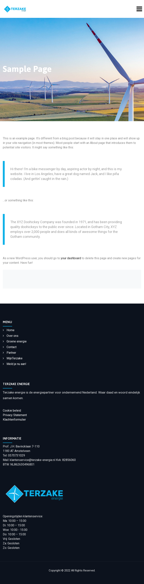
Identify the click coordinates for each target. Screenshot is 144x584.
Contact (11, 347)
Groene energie (17, 341)
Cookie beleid (12, 410)
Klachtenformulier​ (14, 419)
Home (10, 330)
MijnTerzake (14, 358)
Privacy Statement (15, 415)
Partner (11, 352)
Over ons (12, 336)
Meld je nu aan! (16, 364)
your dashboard (71, 258)
